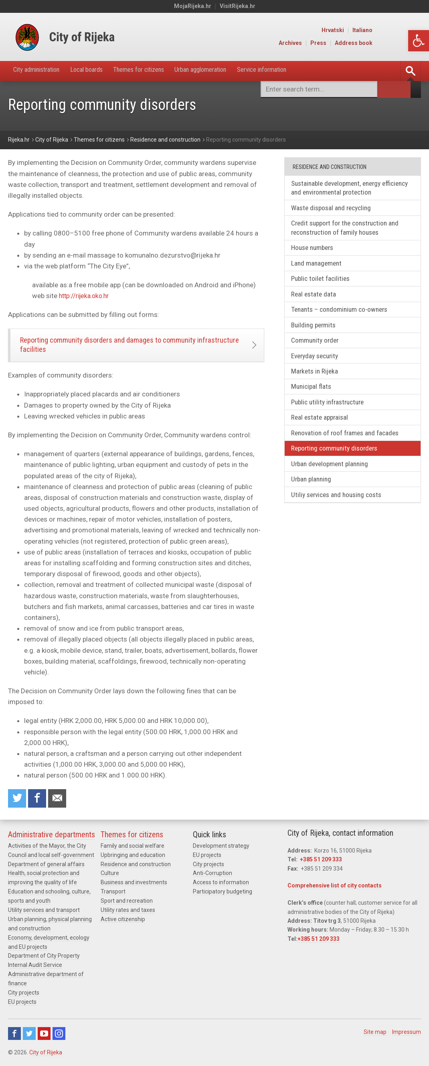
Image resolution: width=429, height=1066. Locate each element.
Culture (110, 877)
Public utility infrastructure (332, 413)
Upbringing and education (133, 859)
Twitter (29, 1034)
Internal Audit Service (35, 967)
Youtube (44, 1034)
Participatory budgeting (222, 895)
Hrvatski (382, 30)
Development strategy (221, 850)
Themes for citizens (160, 71)
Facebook (14, 1034)
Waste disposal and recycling (335, 209)
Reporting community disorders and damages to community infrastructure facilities (115, 347)
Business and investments (134, 886)
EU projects (22, 1003)
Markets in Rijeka (317, 381)
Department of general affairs (46, 868)
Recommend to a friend (60, 802)
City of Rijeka (45, 1053)
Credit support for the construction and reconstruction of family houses (350, 230)
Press (368, 43)
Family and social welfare (132, 850)
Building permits (316, 332)
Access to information (221, 886)
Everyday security (318, 365)
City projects (23, 994)
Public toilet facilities (323, 284)
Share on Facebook (39, 802)
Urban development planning (334, 478)
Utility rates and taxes (128, 913)
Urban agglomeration (231, 71)
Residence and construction (136, 868)
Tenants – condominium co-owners (344, 316)
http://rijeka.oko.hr (86, 296)
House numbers (316, 251)
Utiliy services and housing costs (341, 510)
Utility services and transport (44, 913)
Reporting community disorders (338, 462)
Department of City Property (44, 958)
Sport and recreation (127, 904)
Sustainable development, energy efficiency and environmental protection (350, 188)
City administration (41, 71)
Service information (301, 71)
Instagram (59, 1034)
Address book (403, 43)
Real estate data (316, 300)
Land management (319, 267)
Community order (317, 348)
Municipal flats (314, 397)
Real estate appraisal (323, 429)
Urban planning (314, 494)
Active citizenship (123, 922)
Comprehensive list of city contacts (334, 890)
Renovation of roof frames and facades (349, 446)
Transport (113, 895)
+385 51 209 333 (321, 864)
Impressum (406, 1033)
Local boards (99, 71)
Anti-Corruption (212, 877)
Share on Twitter (17, 802)
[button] (418, 40)
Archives (339, 43)
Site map (375, 1033)
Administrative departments (51, 839)
